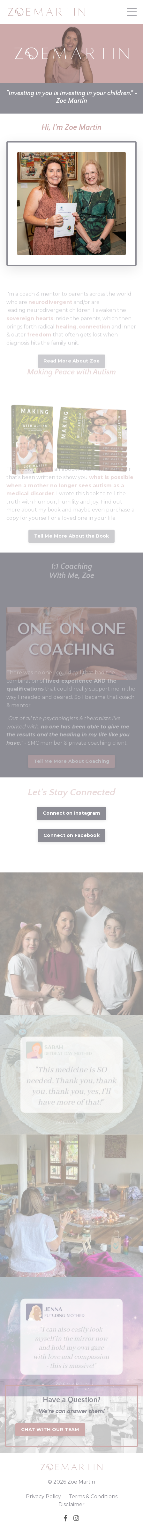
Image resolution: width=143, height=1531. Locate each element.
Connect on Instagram (71, 813)
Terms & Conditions (93, 1496)
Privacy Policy (43, 1496)
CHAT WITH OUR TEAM (50, 1429)
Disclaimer (71, 1504)
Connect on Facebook (71, 835)
